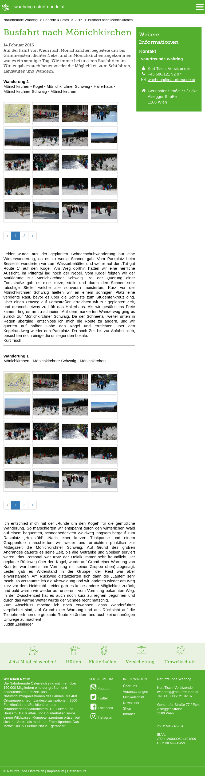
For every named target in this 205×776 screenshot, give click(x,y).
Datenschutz (76, 771)
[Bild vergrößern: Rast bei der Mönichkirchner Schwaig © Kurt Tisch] (46, 195)
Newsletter (131, 703)
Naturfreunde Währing (20, 20)
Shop (127, 708)
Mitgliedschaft (133, 697)
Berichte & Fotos (56, 20)
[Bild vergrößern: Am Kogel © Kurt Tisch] (46, 171)
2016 (78, 20)
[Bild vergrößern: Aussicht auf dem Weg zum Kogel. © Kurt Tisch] (104, 147)
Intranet (129, 714)
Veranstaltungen (135, 692)
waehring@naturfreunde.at (171, 79)
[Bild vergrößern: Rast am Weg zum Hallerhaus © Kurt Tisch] (75, 219)
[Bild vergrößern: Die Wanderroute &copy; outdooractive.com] (17, 122)
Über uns (130, 686)
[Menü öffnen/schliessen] (200, 7)
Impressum (55, 771)
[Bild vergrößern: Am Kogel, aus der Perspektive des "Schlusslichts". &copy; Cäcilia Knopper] (75, 171)
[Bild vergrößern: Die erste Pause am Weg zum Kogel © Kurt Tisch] (46, 122)
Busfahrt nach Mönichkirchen (110, 20)
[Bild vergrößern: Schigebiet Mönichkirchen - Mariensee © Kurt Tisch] (46, 219)
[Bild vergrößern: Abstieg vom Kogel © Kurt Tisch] (104, 171)
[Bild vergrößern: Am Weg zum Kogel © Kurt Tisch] (104, 122)
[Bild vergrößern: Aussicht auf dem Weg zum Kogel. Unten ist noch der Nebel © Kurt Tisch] (17, 147)
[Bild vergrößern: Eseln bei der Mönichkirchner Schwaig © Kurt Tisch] (17, 219)
